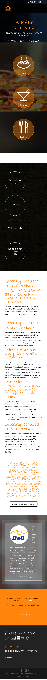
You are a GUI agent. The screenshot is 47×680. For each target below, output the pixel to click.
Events (23, 105)
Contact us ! (23, 614)
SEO (37, 674)
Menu (23, 73)
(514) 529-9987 (35, 2)
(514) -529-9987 (27, 601)
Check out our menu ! (23, 504)
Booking (23, 137)
